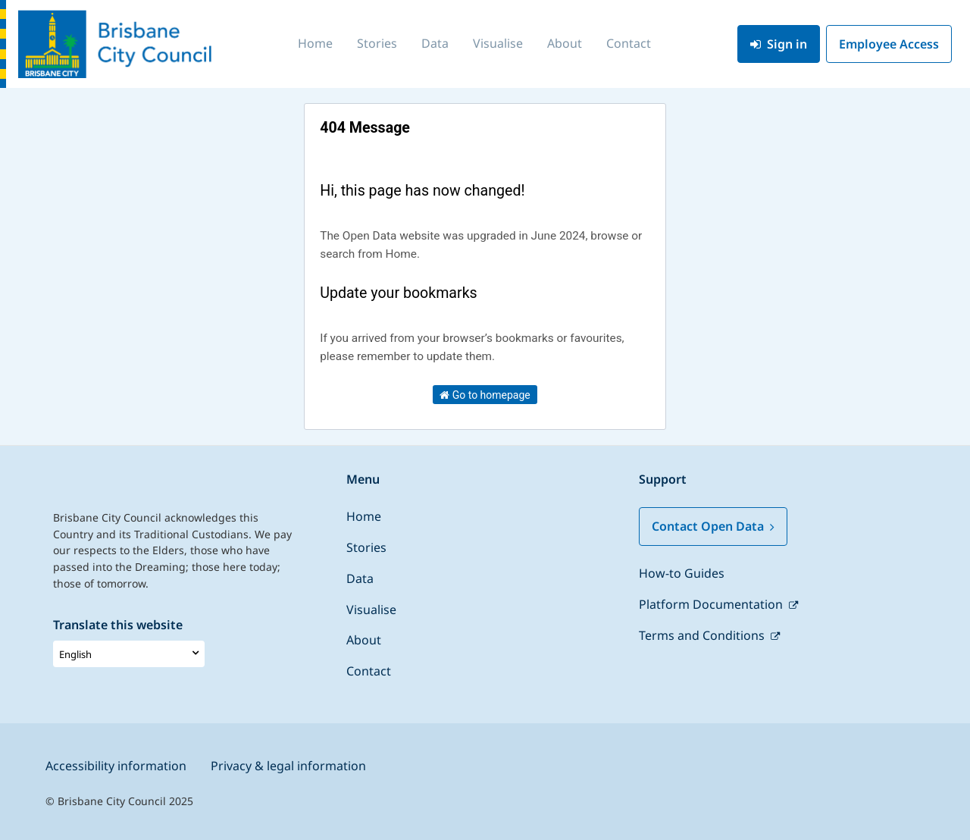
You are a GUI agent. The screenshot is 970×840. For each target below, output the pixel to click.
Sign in (778, 44)
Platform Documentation (712, 604)
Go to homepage (485, 395)
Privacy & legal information (288, 765)
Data (435, 43)
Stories (377, 43)
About (564, 43)
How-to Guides (681, 573)
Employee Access (889, 44)
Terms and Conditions (703, 635)
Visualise (498, 43)
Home (315, 43)
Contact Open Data (713, 526)
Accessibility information (115, 765)
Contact (628, 43)
